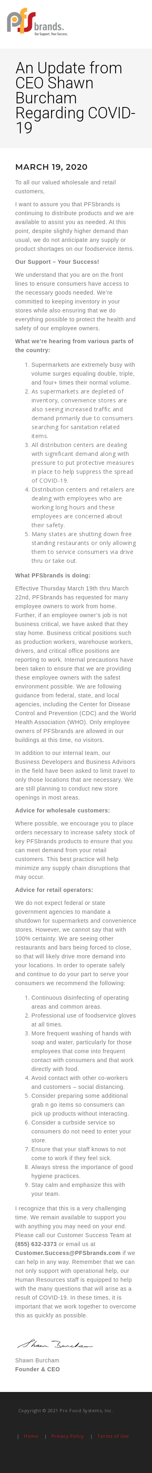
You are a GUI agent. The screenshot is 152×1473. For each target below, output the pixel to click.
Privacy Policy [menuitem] (67, 1436)
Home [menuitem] (31, 1436)
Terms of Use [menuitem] (113, 1436)
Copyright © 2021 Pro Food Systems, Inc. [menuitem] (65, 1410)
